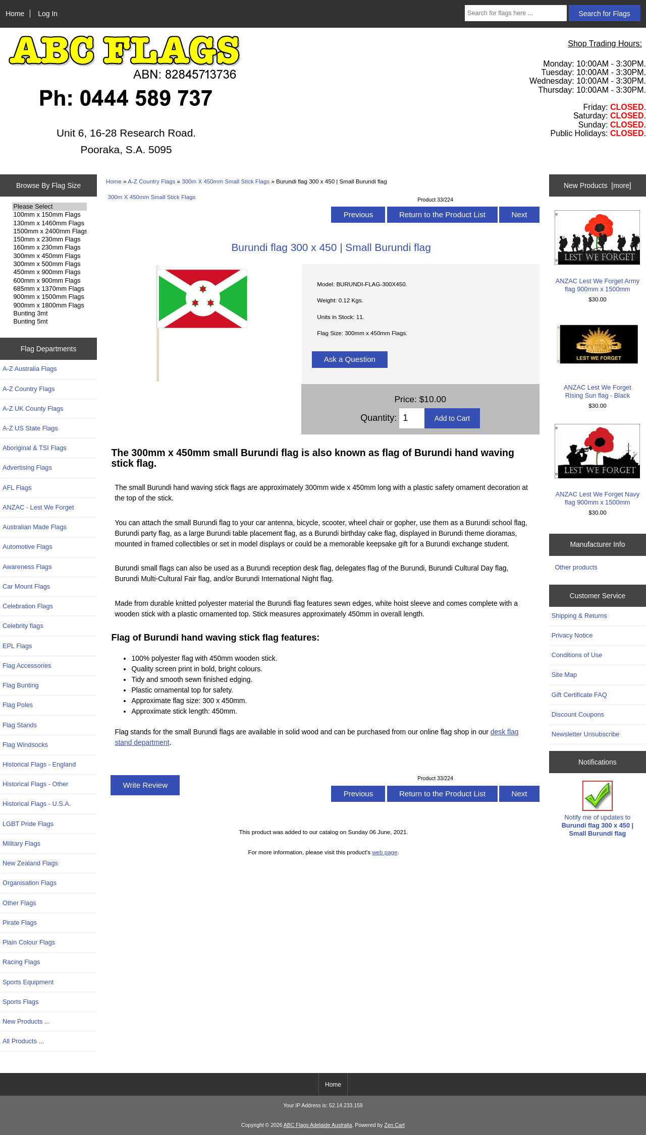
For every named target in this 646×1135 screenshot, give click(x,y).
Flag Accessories (27, 665)
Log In (48, 14)
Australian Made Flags (35, 527)
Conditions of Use (577, 655)
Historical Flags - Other (35, 784)
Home (15, 14)
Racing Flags (21, 962)
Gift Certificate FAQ (579, 695)
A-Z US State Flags (30, 428)
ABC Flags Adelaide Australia (318, 1125)
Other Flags (19, 903)
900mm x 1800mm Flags (49, 305)
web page (384, 852)
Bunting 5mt (49, 322)
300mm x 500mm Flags (49, 264)
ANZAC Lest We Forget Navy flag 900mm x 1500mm (597, 465)
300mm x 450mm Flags (49, 256)
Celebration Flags (28, 606)
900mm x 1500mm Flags (49, 297)
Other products (576, 567)
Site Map (564, 674)
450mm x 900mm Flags (49, 272)
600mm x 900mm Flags (49, 281)
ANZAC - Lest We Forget (38, 507)
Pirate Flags (20, 922)
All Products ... (23, 1041)
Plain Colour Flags (29, 942)
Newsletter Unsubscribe (586, 734)
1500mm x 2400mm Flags (49, 231)
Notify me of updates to (597, 809)
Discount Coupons (578, 714)
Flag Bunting (21, 685)
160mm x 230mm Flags (49, 247)
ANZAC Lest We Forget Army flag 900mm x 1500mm (597, 251)
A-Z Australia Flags (30, 368)
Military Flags (21, 843)
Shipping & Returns (579, 615)
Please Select (49, 207)
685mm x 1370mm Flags (49, 289)
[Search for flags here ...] (516, 13)
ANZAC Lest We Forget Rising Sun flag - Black (597, 358)
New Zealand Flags (30, 863)
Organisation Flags (30, 883)
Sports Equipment (28, 982)
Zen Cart (394, 1125)
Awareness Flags (27, 567)
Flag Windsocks (25, 744)
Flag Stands (20, 725)
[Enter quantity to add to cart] (411, 418)
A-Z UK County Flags (33, 408)
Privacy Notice (572, 635)
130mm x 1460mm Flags (49, 223)
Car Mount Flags (26, 586)
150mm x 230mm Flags (49, 239)
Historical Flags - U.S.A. (37, 803)
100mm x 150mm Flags (49, 215)
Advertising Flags (27, 467)
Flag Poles (18, 705)
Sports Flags (21, 1001)
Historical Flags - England (39, 764)
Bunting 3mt (49, 313)
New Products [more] (597, 185)
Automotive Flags (27, 546)
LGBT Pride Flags (28, 824)
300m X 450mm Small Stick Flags (226, 181)
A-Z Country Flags (151, 181)
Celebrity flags (23, 625)
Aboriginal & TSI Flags (35, 448)
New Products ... (26, 1021)
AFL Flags (17, 487)
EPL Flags (17, 646)
